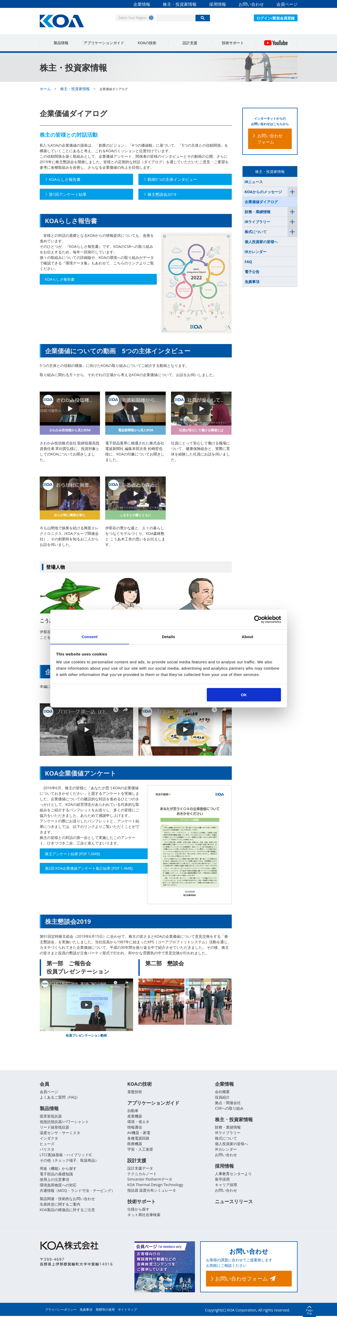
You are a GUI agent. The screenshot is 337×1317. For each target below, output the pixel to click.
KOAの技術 (147, 42)
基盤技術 (134, 1091)
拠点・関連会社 (228, 1102)
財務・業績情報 (257, 211)
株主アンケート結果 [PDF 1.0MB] (72, 853)
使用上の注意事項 (54, 1179)
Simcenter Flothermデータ (149, 1179)
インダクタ (49, 1138)
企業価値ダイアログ (261, 201)
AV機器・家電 (138, 1133)
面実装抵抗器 (51, 1116)
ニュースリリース (234, 1202)
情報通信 (134, 1127)
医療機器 (134, 1144)
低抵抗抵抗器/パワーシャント (64, 1122)
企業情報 (141, 4)
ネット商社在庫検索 (143, 1215)
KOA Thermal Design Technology (155, 1185)
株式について (256, 231)
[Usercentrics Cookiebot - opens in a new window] (258, 619)
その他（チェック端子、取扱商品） (69, 1160)
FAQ (248, 261)
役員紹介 (222, 1097)
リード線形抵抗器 (54, 1127)
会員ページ (287, 4)
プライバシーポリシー (61, 1310)
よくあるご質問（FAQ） (60, 1097)
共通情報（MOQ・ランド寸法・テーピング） (77, 1190)
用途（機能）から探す (58, 1168)
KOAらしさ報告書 (59, 279)
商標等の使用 (105, 1310)
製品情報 (61, 42)
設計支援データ (140, 1168)
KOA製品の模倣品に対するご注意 (67, 1210)
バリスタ (47, 1149)
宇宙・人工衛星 (140, 1149)
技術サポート (233, 42)
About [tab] (247, 636)
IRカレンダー (256, 251)
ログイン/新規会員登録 (275, 18)
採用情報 (217, 4)
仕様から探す (138, 1210)
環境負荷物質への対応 (58, 1185)
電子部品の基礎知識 (56, 1174)
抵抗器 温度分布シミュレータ (151, 1190)
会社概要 (222, 1091)
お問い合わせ (251, 4)
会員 (44, 1084)
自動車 (132, 1111)
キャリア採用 (226, 1185)
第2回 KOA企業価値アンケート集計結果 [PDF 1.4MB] (82, 871)
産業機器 (134, 1116)
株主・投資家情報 (180, 4)
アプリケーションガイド (104, 42)
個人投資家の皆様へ (261, 241)
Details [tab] (168, 636)
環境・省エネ (138, 1122)
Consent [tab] (90, 636)
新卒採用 (222, 1179)
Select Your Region (130, 17)
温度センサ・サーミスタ (60, 1133)
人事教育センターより (233, 1174)
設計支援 (190, 42)
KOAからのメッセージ (263, 191)
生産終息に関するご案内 (60, 1204)
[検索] (175, 17)
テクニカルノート (142, 1174)
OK (244, 695)
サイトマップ (127, 1310)
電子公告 (252, 271)
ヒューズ (47, 1144)
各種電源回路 (138, 1138)
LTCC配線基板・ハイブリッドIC (66, 1155)
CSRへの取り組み (229, 1108)
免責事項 (252, 281)
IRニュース (254, 181)
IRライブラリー (257, 221)
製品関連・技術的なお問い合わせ (67, 1199)
